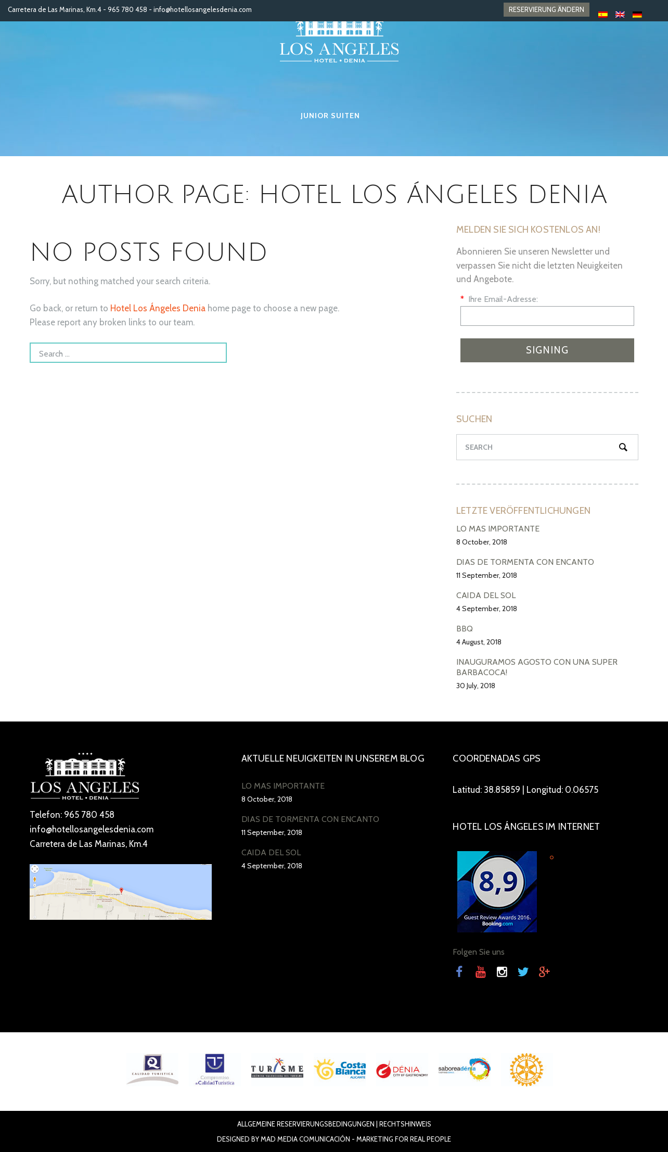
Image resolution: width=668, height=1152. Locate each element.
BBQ (464, 629)
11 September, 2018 (486, 575)
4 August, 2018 (479, 642)
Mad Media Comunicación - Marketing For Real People (356, 1139)
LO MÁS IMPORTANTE (497, 529)
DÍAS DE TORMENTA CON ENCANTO (525, 562)
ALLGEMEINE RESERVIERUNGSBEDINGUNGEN (306, 1124)
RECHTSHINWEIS (405, 1124)
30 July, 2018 (475, 685)
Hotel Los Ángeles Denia (157, 308)
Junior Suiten (330, 115)
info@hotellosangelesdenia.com (202, 9)
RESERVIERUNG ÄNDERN (546, 9)
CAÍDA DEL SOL (486, 595)
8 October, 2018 (481, 542)
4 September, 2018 (486, 608)
